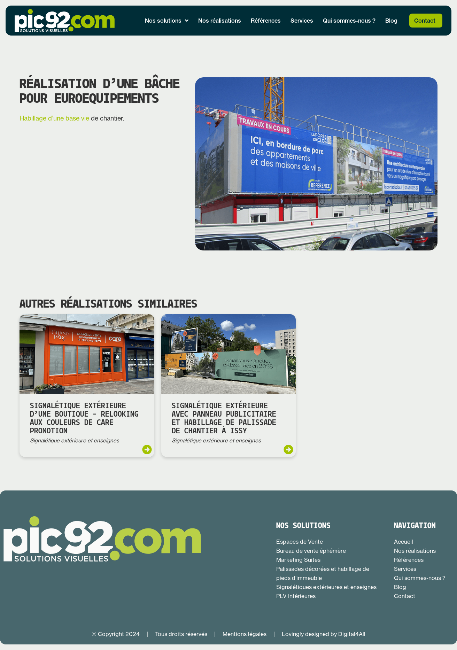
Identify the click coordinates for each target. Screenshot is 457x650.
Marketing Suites (298, 559)
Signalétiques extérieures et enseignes (326, 586)
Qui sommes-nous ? (349, 20)
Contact (424, 20)
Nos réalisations (219, 20)
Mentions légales (244, 633)
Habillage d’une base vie (54, 118)
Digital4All (351, 633)
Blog (391, 20)
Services (302, 20)
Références (266, 20)
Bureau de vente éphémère (311, 550)
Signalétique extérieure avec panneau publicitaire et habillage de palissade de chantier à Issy (224, 418)
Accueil (403, 541)
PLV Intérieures (296, 596)
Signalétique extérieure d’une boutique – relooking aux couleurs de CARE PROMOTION (84, 418)
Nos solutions (166, 20)
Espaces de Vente (299, 541)
